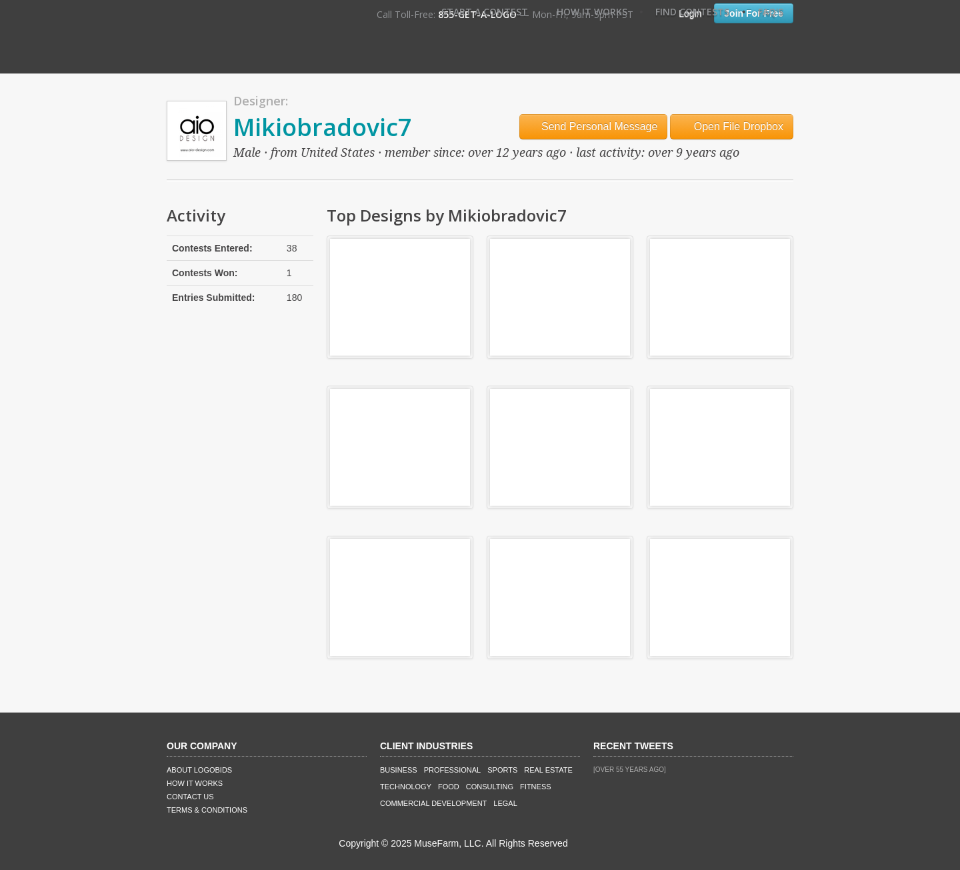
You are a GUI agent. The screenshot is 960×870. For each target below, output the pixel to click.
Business (398, 770)
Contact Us (190, 797)
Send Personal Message (593, 126)
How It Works (592, 11)
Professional (452, 770)
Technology (405, 787)
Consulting (489, 787)
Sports (502, 770)
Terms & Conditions (207, 810)
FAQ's (770, 11)
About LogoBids (199, 770)
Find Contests (692, 11)
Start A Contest (484, 11)
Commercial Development (433, 803)
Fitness (535, 787)
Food (448, 787)
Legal (505, 803)
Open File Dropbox (731, 126)
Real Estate (548, 770)
